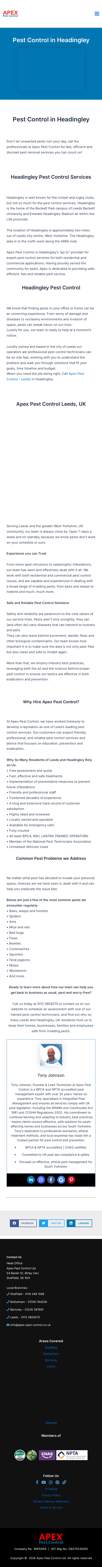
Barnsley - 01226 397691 (26, 1309)
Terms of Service (51, 1507)
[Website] (64, 1482)
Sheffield (51, 1347)
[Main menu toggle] (97, 14)
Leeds (51, 1366)
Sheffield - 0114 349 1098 (27, 1294)
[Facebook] (38, 1482)
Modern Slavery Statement (51, 1501)
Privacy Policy (51, 1495)
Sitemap (51, 1423)
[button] (23, 1223)
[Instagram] (52, 1482)
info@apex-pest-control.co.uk (30, 1325)
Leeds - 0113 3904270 (25, 1317)
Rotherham (51, 1354)
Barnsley (51, 1360)
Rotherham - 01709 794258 (28, 1302)
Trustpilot (51, 1489)
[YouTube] (44, 1482)
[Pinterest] (58, 1482)
